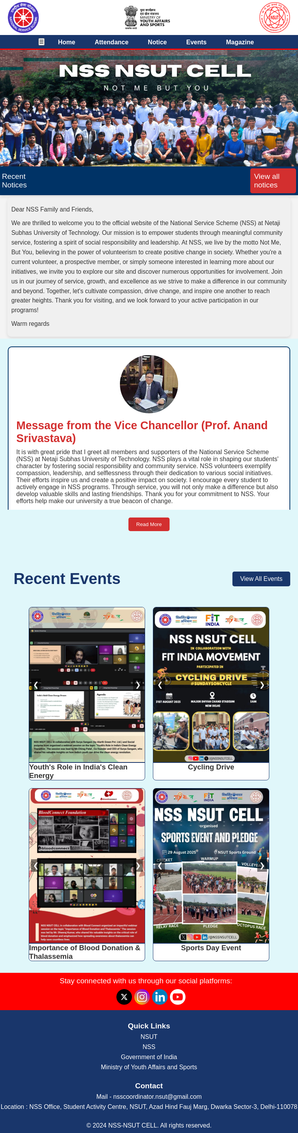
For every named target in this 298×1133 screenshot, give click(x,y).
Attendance (111, 42)
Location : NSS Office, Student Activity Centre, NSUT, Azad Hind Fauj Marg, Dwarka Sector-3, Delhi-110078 (149, 1106)
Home (66, 42)
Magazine (240, 42)
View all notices (267, 180)
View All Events (261, 578)
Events (196, 42)
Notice (157, 42)
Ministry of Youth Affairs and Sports (149, 1067)
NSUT (149, 1036)
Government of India (149, 1057)
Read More (149, 524)
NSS (149, 1047)
